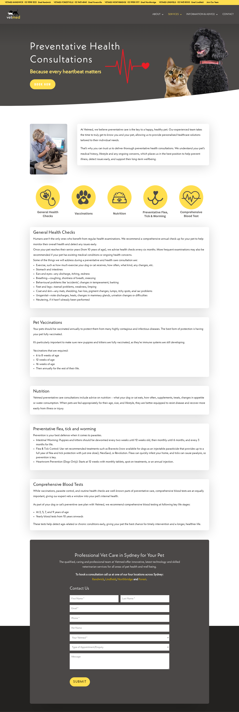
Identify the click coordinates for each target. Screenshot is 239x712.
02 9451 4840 (81, 2)
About (156, 14)
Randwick (14, 2)
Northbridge (115, 2)
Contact (228, 14)
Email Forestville (95, 2)
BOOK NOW (42, 84)
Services (173, 14)
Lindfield (167, 2)
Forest (142, 579)
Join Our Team (212, 2)
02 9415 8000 (183, 2)
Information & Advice (200, 14)
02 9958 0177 (133, 2)
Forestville (63, 2)
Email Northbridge (148, 2)
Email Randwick (44, 2)
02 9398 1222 (31, 2)
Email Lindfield (197, 2)
